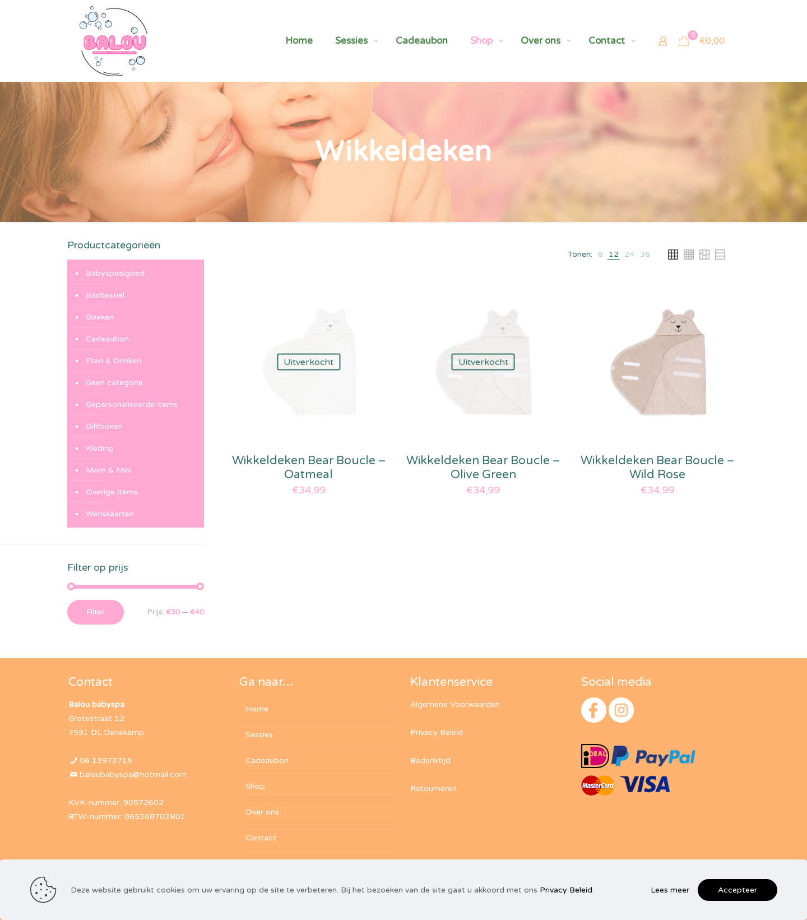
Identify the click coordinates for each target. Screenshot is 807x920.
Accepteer (737, 890)
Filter (95, 612)
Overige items (112, 492)
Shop (255, 786)
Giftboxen (104, 426)
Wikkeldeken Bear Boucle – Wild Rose (657, 468)
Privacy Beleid (436, 732)
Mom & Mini (109, 470)
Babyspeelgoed (115, 273)
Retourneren (433, 788)
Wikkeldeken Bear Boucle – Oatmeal (309, 468)
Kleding (100, 448)
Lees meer (670, 890)
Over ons (262, 812)
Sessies (259, 734)
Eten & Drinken (113, 361)
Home (256, 709)
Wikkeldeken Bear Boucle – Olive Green (483, 468)
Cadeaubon (107, 339)
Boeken (100, 317)
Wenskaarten (110, 514)
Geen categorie (114, 382)
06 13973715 (106, 760)
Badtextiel (105, 295)
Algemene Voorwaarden (455, 704)
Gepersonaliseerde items (132, 404)
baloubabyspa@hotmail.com (133, 774)
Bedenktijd (430, 760)
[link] (600, 254)
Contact (260, 838)
